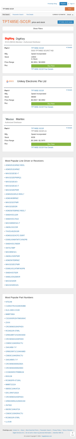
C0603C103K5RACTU (14, 413)
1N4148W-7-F (11, 347)
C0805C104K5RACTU (14, 343)
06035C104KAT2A (13, 409)
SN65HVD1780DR (13, 244)
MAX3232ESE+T (12, 173)
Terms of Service (67, 430)
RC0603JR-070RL (13, 418)
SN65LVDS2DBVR (13, 277)
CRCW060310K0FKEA (15, 327)
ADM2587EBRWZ (13, 260)
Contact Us (16, 430)
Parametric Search (45, 430)
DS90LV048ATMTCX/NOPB (16, 240)
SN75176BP (10, 248)
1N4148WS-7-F (12, 360)
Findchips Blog (52, 3)
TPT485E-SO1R (37, 48)
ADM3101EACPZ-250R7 (15, 235)
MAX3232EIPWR (12, 190)
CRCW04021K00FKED (15, 339)
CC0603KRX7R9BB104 (15, 372)
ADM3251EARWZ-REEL (15, 165)
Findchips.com (3, 4)
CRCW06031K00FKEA (15, 397)
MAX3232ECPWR (13, 264)
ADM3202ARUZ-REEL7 (15, 194)
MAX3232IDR (11, 281)
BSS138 (9, 376)
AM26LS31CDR (12, 227)
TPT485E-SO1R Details (66, 22)
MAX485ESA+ (11, 252)
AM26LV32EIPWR (13, 256)
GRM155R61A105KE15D (15, 401)
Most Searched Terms (32, 430)
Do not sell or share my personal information (38, 433)
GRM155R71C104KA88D (15, 351)
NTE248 (9, 302)
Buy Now (51, 66)
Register (63, 3)
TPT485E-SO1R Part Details (42, 69)
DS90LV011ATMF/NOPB (15, 268)
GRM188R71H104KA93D (15, 335)
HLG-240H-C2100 (13, 310)
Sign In (72, 3)
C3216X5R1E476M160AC (16, 318)
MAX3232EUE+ (12, 182)
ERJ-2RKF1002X (12, 393)
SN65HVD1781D (12, 219)
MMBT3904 (10, 314)
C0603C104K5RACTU (14, 356)
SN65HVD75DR (12, 273)
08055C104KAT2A (13, 389)
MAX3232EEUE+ (12, 285)
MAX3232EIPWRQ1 (13, 178)
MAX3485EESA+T (13, 223)
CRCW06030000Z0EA (14, 364)
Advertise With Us (58, 433)
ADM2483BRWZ (12, 198)
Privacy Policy (57, 430)
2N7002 (9, 405)
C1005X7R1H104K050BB (16, 306)
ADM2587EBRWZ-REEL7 (16, 211)
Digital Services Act (18, 433)
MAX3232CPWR (12, 202)
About (22, 430)
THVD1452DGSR (12, 231)
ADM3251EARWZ (13, 169)
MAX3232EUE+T (12, 186)
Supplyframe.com (47, 436)
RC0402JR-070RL (13, 331)
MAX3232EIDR (11, 206)
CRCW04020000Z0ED (14, 368)
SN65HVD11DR (12, 215)
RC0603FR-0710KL (13, 380)
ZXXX (8, 322)
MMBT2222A (11, 384)
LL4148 (8, 422)
